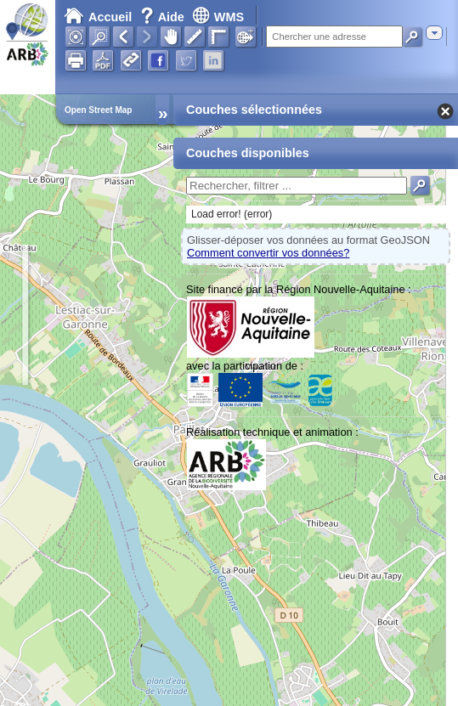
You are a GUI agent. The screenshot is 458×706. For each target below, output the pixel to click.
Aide (164, 17)
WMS (218, 17)
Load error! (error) (231, 214)
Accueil (98, 17)
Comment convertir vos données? (268, 252)
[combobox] (434, 32)
